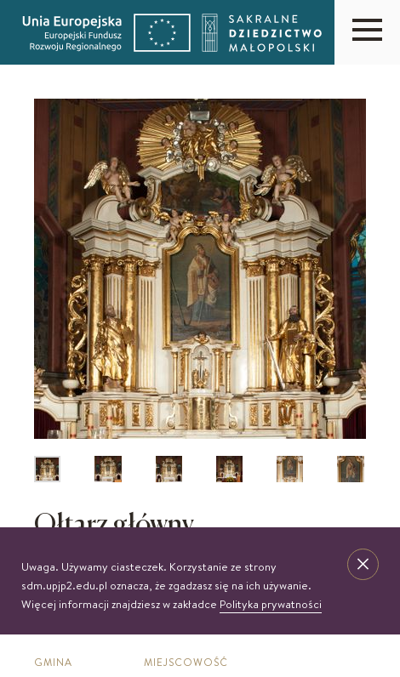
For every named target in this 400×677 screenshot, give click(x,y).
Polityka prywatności (271, 604)
